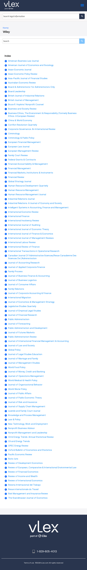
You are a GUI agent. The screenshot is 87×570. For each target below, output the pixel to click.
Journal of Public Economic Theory (25, 398)
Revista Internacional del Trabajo (24, 485)
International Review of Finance (23, 247)
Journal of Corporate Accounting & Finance (29, 293)
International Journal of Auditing (24, 225)
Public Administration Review (22, 337)
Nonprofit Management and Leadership (27, 433)
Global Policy (14, 350)
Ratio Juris (13, 459)
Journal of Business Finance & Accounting (29, 276)
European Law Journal (18, 146)
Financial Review (16, 177)
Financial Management (19, 168)
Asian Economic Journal (19, 70)
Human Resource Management (23, 190)
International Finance (18, 216)
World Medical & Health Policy (22, 380)
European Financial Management (24, 142)
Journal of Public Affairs (19, 393)
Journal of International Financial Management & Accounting (38, 341)
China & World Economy (20, 120)
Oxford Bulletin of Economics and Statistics (30, 450)
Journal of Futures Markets (21, 332)
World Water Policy (17, 389)
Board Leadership (16, 91)
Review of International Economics (25, 480)
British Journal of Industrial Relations (26, 96)
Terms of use (29, 563)
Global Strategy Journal (19, 181)
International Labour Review (22, 242)
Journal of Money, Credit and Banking (26, 371)
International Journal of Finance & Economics (30, 234)
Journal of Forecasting (19, 324)
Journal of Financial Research (22, 315)
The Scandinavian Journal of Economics (28, 498)
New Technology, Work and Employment (28, 424)
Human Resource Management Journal (27, 194)
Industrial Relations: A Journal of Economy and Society (35, 203)
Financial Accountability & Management (28, 164)
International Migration (19, 297)
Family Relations (16, 289)
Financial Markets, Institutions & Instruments (30, 173)
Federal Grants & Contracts (22, 160)
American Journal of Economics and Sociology (31, 65)
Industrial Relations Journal (21, 199)
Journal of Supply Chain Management (26, 406)
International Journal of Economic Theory (28, 229)
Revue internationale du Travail (23, 489)
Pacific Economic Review (20, 454)
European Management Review (23, 151)
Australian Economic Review (22, 83)
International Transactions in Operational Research (33, 251)
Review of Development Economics (25, 463)
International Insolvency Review (23, 220)
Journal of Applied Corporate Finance (26, 267)
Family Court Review (18, 155)
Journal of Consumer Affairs (22, 284)
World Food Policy (16, 367)
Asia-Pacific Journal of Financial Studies (28, 78)
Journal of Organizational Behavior (25, 385)
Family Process (15, 271)
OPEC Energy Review (18, 446)
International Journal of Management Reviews (31, 238)
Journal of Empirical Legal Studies (24, 311)
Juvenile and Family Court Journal (24, 411)
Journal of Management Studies (24, 363)
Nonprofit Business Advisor (21, 428)
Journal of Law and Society (21, 345)
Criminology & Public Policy (21, 138)
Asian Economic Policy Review (22, 74)
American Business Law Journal (23, 61)
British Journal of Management (23, 100)
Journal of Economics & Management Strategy (31, 302)
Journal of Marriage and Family (23, 358)
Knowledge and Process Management (27, 415)
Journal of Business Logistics (22, 280)
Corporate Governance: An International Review (31, 129)
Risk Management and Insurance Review (28, 493)
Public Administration (18, 319)
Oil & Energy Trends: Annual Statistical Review (31, 437)
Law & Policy (14, 419)
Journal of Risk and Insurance (22, 402)
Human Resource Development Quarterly (28, 186)
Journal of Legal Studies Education (25, 354)
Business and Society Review (22, 109)
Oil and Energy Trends (19, 441)
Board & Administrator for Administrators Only (31, 87)
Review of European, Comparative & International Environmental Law (42, 467)
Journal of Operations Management (26, 376)
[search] (82, 41)
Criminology (14, 133)
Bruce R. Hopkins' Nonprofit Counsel (25, 104)
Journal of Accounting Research (24, 263)
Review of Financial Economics (23, 472)
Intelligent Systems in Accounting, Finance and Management (38, 207)
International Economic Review (23, 212)
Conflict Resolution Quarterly (22, 125)
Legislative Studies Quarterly (22, 306)
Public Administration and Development (27, 328)
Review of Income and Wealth (23, 476)
